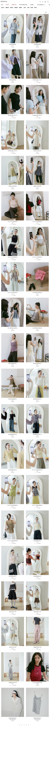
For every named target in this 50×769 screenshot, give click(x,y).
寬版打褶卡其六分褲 (12, 611)
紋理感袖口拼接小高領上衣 (12, 115)
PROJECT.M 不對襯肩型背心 (13, 221)
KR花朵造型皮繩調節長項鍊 (37, 682)
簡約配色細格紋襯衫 (12, 44)
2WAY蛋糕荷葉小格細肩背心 (37, 292)
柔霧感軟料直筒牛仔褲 (37, 647)
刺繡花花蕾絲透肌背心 (13, 718)
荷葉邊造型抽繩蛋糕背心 (12, 363)
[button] (2, 7)
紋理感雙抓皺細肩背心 (37, 540)
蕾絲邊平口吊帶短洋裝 (37, 150)
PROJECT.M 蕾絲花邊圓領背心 (12, 505)
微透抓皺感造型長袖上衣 (12, 434)
